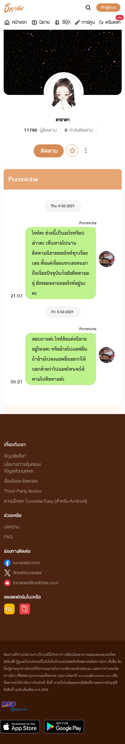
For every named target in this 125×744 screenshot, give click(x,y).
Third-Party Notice (22, 491)
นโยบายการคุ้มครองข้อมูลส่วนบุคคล (22, 467)
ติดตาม (49, 151)
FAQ (8, 537)
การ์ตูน (85, 22)
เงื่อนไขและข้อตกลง (21, 481)
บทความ (11, 527)
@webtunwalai (27, 573)
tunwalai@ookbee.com (36, 583)
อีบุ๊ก (62, 22)
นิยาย (40, 22)
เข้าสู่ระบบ (108, 7)
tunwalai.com (26, 563)
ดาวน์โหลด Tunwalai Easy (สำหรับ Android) (45, 501)
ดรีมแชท (111, 20)
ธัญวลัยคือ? (15, 456)
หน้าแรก (15, 22)
